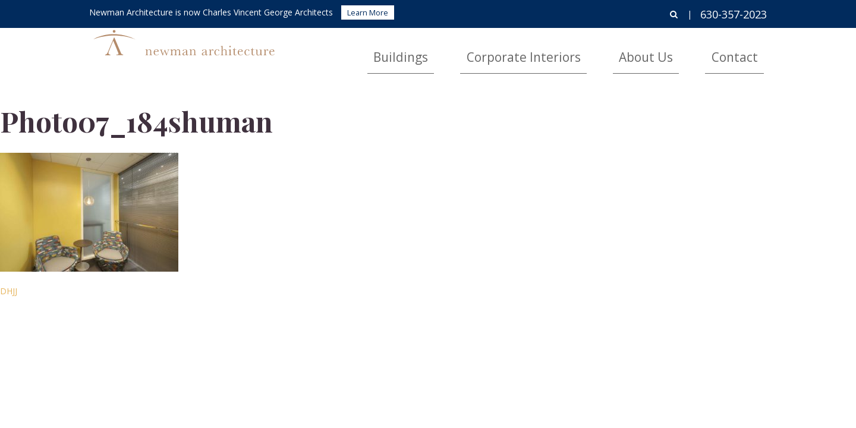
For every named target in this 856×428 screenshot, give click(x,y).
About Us (684, 51)
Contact (747, 51)
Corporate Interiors (595, 51)
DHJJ (8, 291)
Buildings (507, 51)
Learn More (367, 12)
